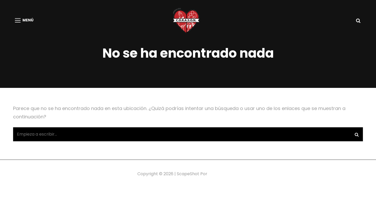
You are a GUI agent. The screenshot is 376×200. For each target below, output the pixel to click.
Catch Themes (223, 174)
